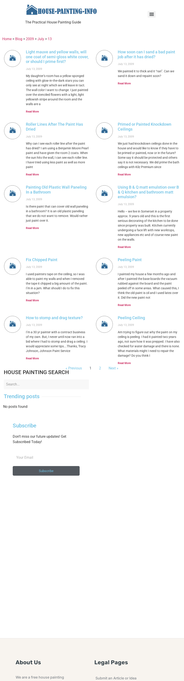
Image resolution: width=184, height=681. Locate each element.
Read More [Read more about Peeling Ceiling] (124, 363)
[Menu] (152, 14)
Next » (113, 368)
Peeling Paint (130, 259)
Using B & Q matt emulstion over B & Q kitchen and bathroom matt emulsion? (148, 192)
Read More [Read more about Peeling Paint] (124, 305)
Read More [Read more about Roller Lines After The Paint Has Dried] (32, 174)
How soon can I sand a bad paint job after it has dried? (146, 54)
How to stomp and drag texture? (54, 317)
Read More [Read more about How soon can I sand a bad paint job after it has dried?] (124, 83)
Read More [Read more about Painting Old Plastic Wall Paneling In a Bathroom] (32, 228)
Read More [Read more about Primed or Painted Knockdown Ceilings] (124, 174)
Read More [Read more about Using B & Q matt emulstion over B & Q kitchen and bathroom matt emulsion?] (124, 247)
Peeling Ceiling (131, 317)
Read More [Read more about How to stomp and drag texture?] (32, 358)
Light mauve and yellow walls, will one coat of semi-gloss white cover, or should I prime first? (57, 57)
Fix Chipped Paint (41, 259)
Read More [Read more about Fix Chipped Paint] (32, 300)
